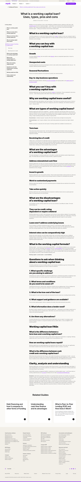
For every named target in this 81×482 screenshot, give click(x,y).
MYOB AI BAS (7, 442)
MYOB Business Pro (8, 437)
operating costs (32, 25)
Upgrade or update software (64, 461)
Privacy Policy (58, 473)
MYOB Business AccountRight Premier (12, 441)
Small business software (10, 433)
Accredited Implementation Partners (29, 446)
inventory (48, 248)
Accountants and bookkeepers (65, 433)
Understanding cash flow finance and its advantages (39, 406)
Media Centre (26, 473)
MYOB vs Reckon (8, 459)
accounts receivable (51, 80)
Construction (25, 458)
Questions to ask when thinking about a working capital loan (12, 68)
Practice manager (62, 437)
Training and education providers (29, 450)
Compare (7, 455)
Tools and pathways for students (65, 454)
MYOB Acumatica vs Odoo (46, 449)
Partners (25, 443)
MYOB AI (6, 444)
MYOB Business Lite (8, 436)
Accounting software (27, 434)
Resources (17, 473)
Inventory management (27, 438)
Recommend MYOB (62, 436)
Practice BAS (61, 440)
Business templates (62, 453)
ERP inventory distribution (45, 437)
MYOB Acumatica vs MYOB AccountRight (48, 453)
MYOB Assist (7, 450)
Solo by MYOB (7, 449)
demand (52, 56)
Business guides (62, 451)
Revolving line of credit (13, 50)
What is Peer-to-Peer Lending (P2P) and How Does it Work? (64, 406)
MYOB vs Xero (7, 456)
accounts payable (33, 82)
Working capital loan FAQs (12, 72)
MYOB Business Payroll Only (10, 438)
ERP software (44, 433)
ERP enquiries (43, 441)
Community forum (62, 455)
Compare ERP (44, 444)
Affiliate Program (26, 449)
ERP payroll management (45, 436)
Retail (24, 460)
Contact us (61, 463)
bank (56, 36)
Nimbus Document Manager (64, 444)
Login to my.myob (62, 459)
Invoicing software (26, 440)
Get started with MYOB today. (63, 372)
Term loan (10, 48)
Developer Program (26, 447)
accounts (44, 372)
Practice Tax (61, 438)
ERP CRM (42, 438)
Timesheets (25, 437)
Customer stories (62, 457)
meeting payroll (69, 80)
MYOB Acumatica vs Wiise (46, 447)
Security (74, 473)
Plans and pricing (8, 434)
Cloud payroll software (27, 436)
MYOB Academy (62, 458)
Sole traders (25, 455)
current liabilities (58, 248)
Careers (35, 473)
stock (39, 56)
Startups (24, 456)
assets (53, 92)
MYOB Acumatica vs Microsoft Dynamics (48, 450)
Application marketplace (27, 445)
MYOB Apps (7, 447)
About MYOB (7, 473)
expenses (69, 166)
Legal (67, 473)
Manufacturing (25, 459)
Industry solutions (27, 453)
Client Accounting (62, 442)
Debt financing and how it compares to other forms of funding (16, 406)
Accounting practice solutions (64, 434)
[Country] (10, 468)
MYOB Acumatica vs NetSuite (46, 446)
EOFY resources (62, 449)
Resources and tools (63, 447)
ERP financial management (46, 434)
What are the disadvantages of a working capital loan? (11, 59)
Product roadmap (62, 462)
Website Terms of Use (46, 473)
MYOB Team (7, 451)
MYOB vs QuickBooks (9, 458)
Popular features (26, 433)
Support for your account (63, 450)
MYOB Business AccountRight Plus (11, 440)
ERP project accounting (45, 440)
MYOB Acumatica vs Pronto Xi (46, 451)
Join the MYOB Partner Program (65, 441)
